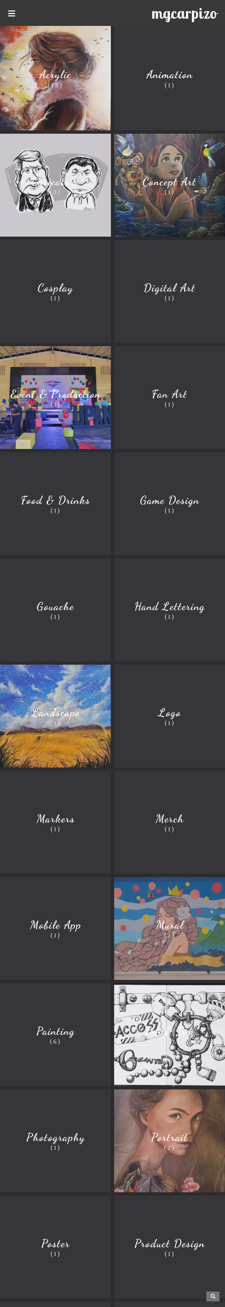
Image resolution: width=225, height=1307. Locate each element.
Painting (55, 1031)
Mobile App (55, 925)
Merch (169, 818)
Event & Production (55, 394)
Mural (170, 925)
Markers (55, 818)
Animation (169, 74)
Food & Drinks (55, 500)
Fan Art (169, 394)
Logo (169, 712)
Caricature (55, 181)
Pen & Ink (169, 1031)
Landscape (55, 712)
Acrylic (55, 74)
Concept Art (169, 181)
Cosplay (55, 288)
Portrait (169, 1137)
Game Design (169, 500)
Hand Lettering (169, 606)
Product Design (169, 1243)
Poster (55, 1243)
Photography (55, 1137)
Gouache (55, 606)
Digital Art (169, 288)
